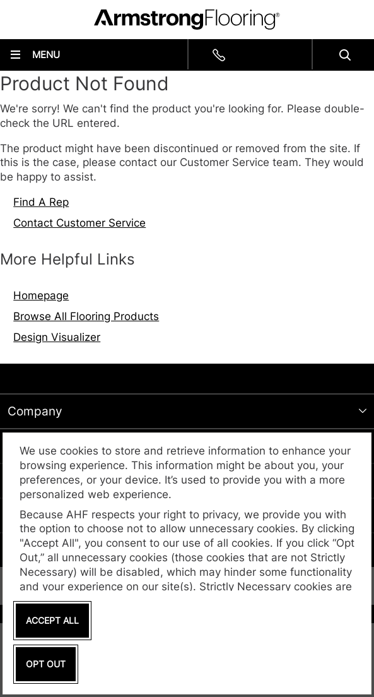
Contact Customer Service (79, 223)
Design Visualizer (56, 337)
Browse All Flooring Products (86, 316)
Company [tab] (35, 411)
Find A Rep (41, 202)
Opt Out (46, 663)
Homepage (41, 295)
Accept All (52, 620)
